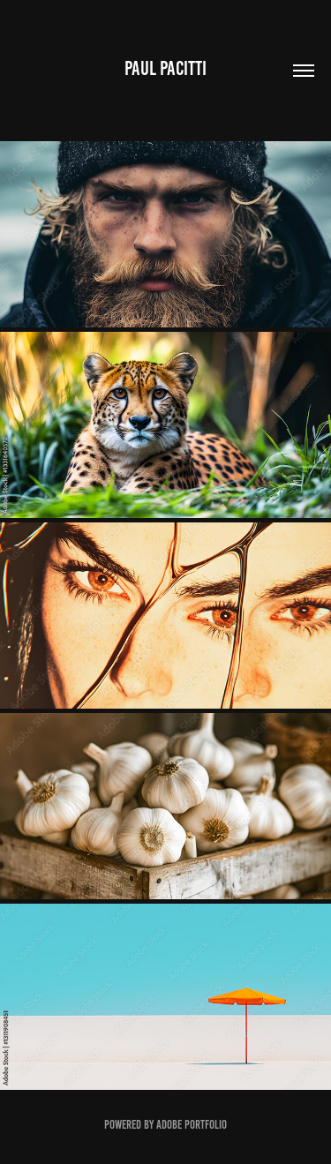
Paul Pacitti (165, 68)
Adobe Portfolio (191, 1124)
